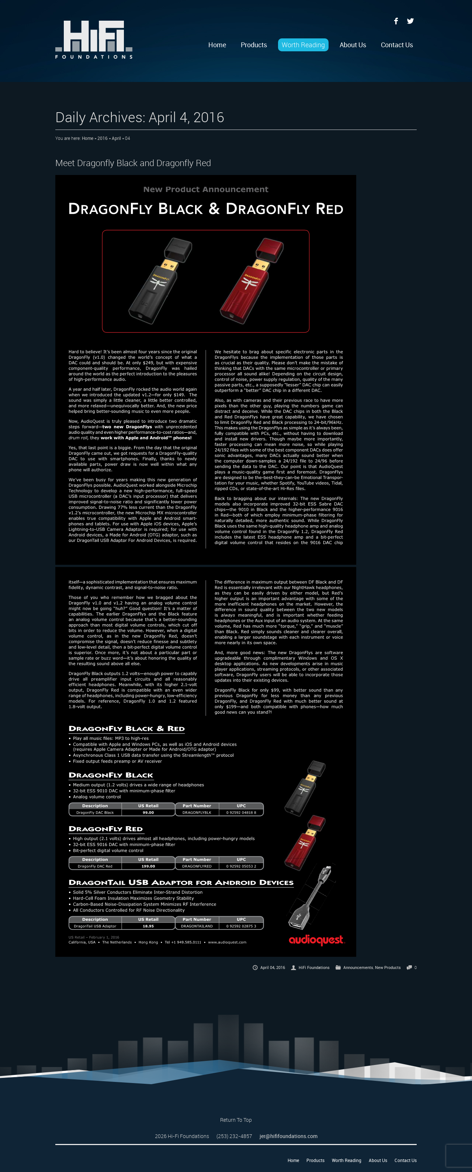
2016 (102, 138)
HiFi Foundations (314, 967)
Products (254, 44)
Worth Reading (303, 44)
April (116, 138)
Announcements (358, 967)
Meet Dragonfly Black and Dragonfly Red (133, 163)
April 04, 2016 (272, 967)
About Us (353, 44)
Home (217, 44)
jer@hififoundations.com (288, 1136)
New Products (388, 967)
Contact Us (397, 44)
